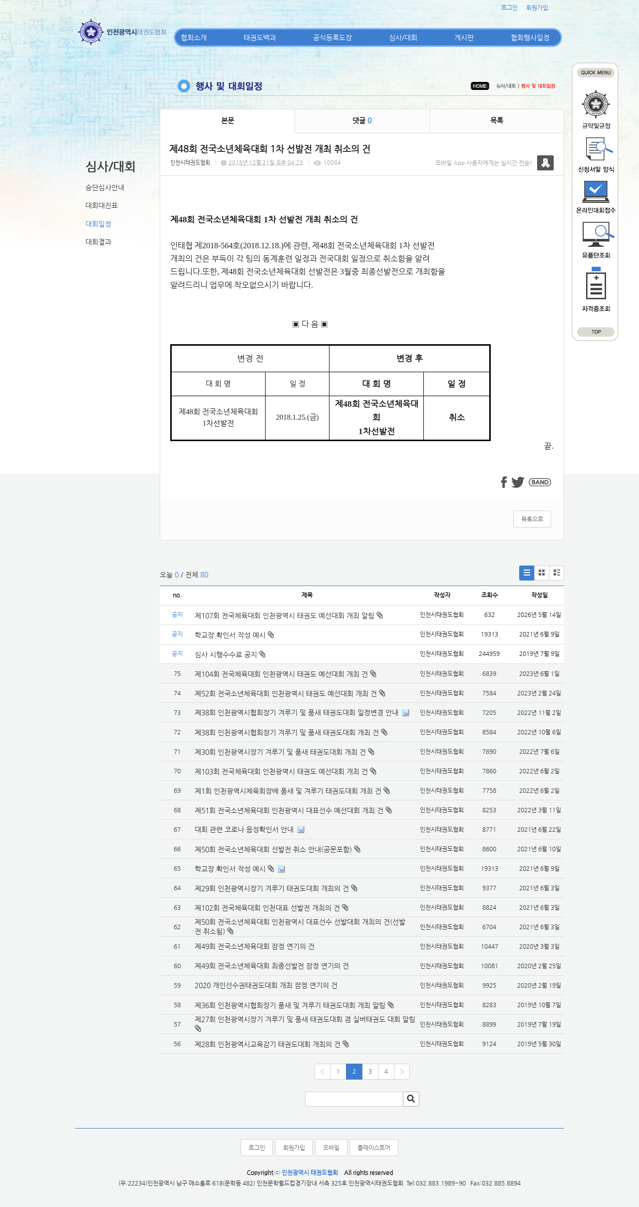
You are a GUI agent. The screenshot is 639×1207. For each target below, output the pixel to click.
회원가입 (537, 7)
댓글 (361, 120)
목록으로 (532, 519)
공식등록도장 (332, 37)
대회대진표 (101, 205)
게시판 (464, 37)
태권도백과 (260, 37)
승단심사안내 (104, 187)
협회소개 (194, 37)
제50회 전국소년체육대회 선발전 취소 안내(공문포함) (273, 849)
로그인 (509, 7)
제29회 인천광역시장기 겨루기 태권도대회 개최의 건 (272, 888)
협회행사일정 (530, 37)
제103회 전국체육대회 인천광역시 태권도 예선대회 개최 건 (281, 771)
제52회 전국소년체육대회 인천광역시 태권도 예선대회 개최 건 (286, 693)
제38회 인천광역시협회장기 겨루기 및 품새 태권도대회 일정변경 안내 (296, 712)
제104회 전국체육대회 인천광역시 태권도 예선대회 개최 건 (281, 674)
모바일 (331, 1147)
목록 (496, 120)
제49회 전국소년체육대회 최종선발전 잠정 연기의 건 (272, 966)
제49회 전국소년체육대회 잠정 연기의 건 (255, 946)
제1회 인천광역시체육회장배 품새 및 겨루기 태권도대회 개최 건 (288, 791)
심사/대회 (403, 37)
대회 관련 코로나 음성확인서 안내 (244, 829)
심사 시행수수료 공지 (230, 654)
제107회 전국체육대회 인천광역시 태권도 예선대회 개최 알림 (289, 615)
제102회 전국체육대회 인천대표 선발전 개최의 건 (267, 908)
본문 (227, 120)
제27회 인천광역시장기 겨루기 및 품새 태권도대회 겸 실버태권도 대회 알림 (305, 1019)
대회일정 (98, 224)
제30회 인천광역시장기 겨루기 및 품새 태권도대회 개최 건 (280, 752)
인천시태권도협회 (190, 162)
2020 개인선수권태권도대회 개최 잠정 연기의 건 (266, 985)
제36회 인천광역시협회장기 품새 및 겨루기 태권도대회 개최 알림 (290, 1005)
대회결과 (98, 242)
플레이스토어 (373, 1147)
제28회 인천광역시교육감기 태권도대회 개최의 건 (267, 1044)
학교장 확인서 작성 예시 (234, 635)
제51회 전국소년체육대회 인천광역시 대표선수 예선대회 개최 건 (289, 810)
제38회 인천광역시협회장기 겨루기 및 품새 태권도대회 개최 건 (287, 732)
